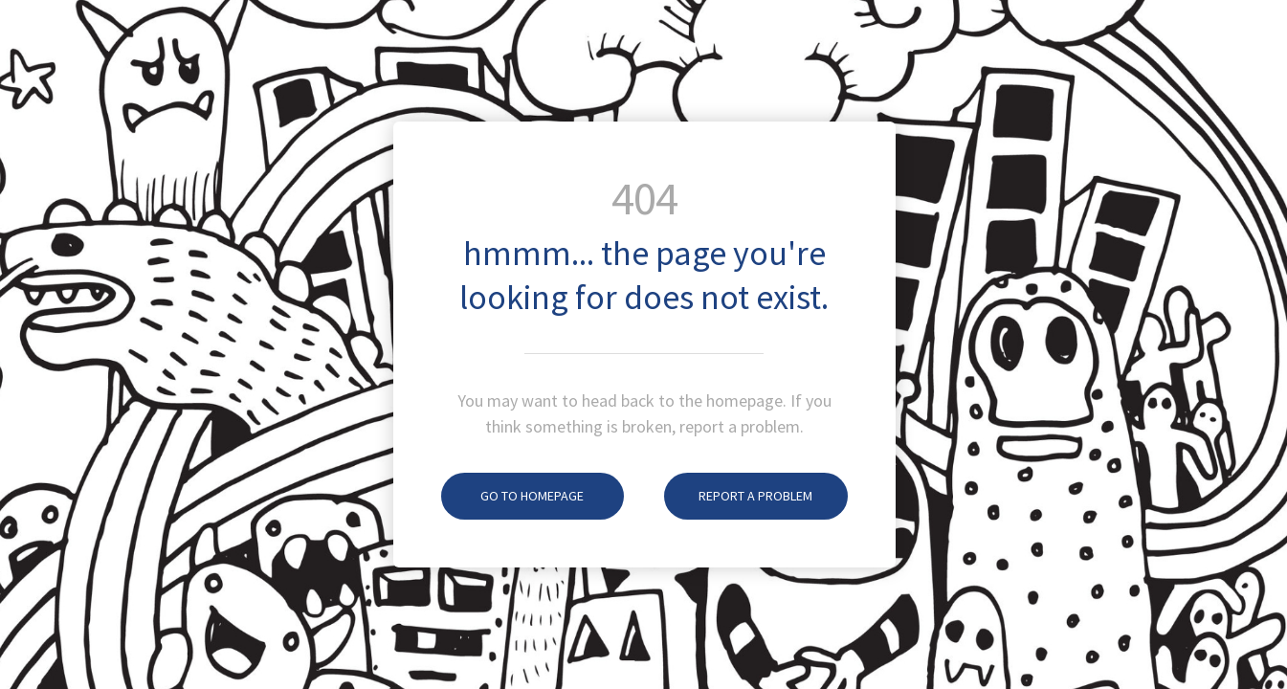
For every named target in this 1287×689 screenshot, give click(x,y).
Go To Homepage (513, 495)
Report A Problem (738, 495)
